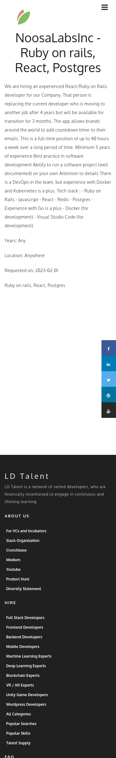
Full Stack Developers (25, 624)
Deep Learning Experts (26, 672)
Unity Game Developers (27, 701)
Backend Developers (24, 643)
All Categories (18, 720)
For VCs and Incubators (26, 537)
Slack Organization (22, 546)
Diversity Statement (23, 595)
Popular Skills (18, 739)
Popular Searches (21, 730)
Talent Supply (18, 749)
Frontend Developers (24, 633)
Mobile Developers (22, 652)
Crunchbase (16, 556)
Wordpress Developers (26, 710)
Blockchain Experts (23, 681)
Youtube (13, 575)
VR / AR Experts (20, 691)
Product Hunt (17, 585)
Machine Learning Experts (29, 662)
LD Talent (27, 482)
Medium (13, 566)
